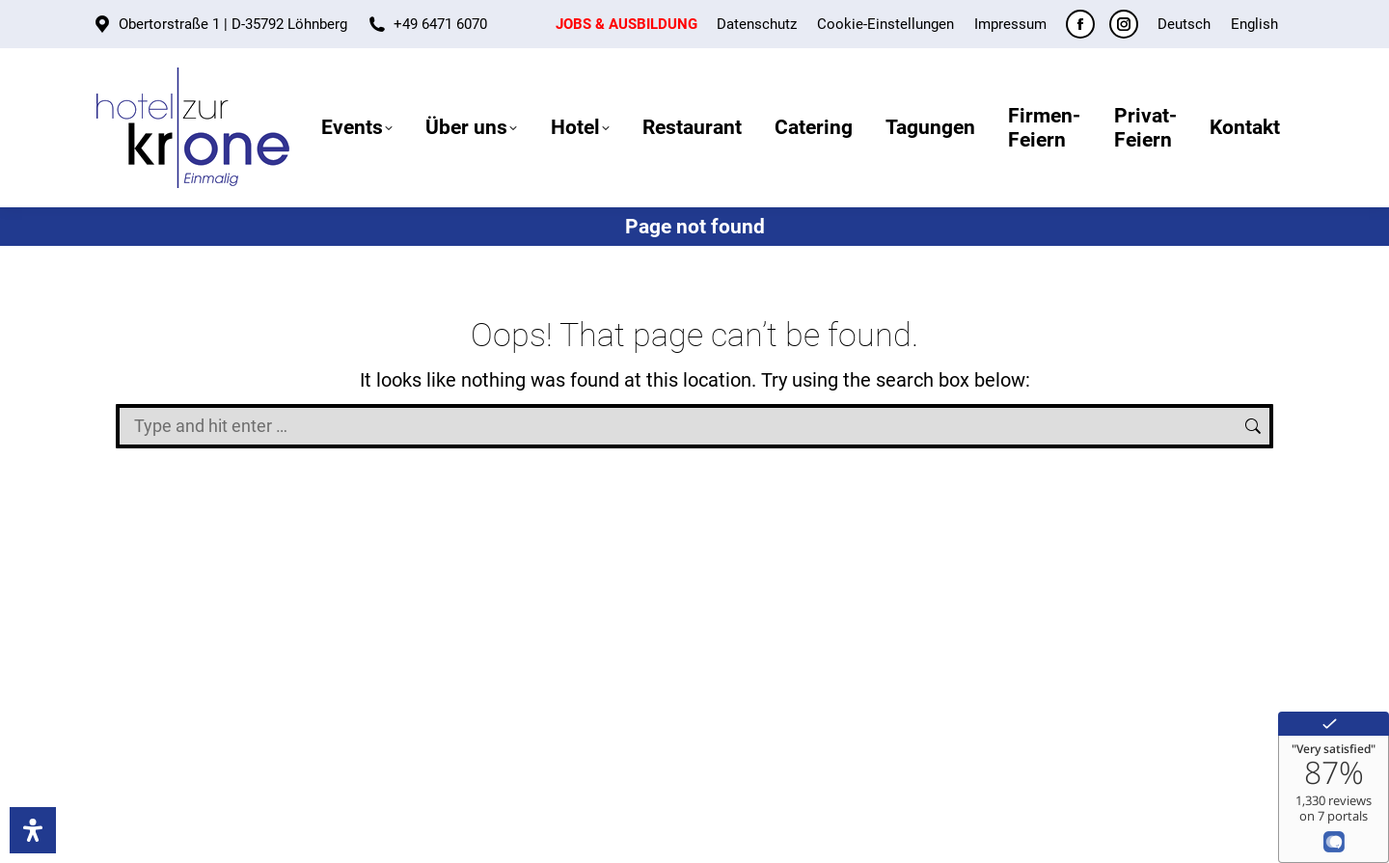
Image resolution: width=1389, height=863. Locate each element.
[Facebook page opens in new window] (1080, 24)
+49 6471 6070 (440, 24)
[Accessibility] (33, 830)
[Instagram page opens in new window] (1123, 24)
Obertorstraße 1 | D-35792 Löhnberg (233, 24)
